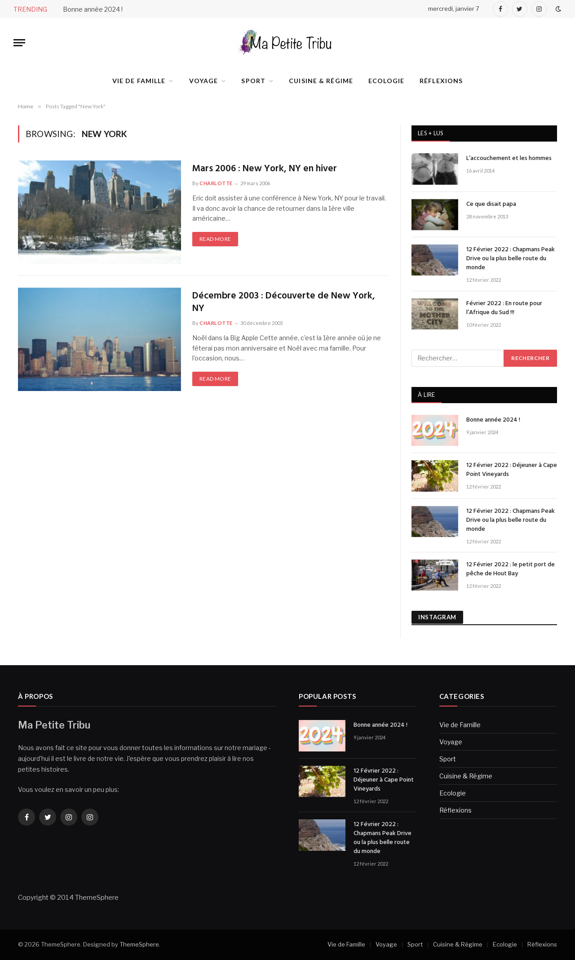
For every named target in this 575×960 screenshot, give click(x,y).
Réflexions (441, 80)
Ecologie (386, 80)
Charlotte (216, 183)
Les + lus (430, 133)
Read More (215, 239)
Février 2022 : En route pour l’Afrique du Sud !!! (504, 308)
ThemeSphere (139, 944)
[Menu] (19, 43)
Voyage (203, 80)
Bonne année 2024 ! (93, 9)
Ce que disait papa (491, 204)
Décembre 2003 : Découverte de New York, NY (283, 303)
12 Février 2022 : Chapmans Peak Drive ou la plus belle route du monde (510, 258)
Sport (253, 80)
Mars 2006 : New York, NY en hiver (264, 169)
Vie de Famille (139, 80)
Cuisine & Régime (321, 80)
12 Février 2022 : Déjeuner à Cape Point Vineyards (511, 470)
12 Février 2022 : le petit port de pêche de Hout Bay (510, 569)
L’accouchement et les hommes (509, 158)
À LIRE (426, 394)
